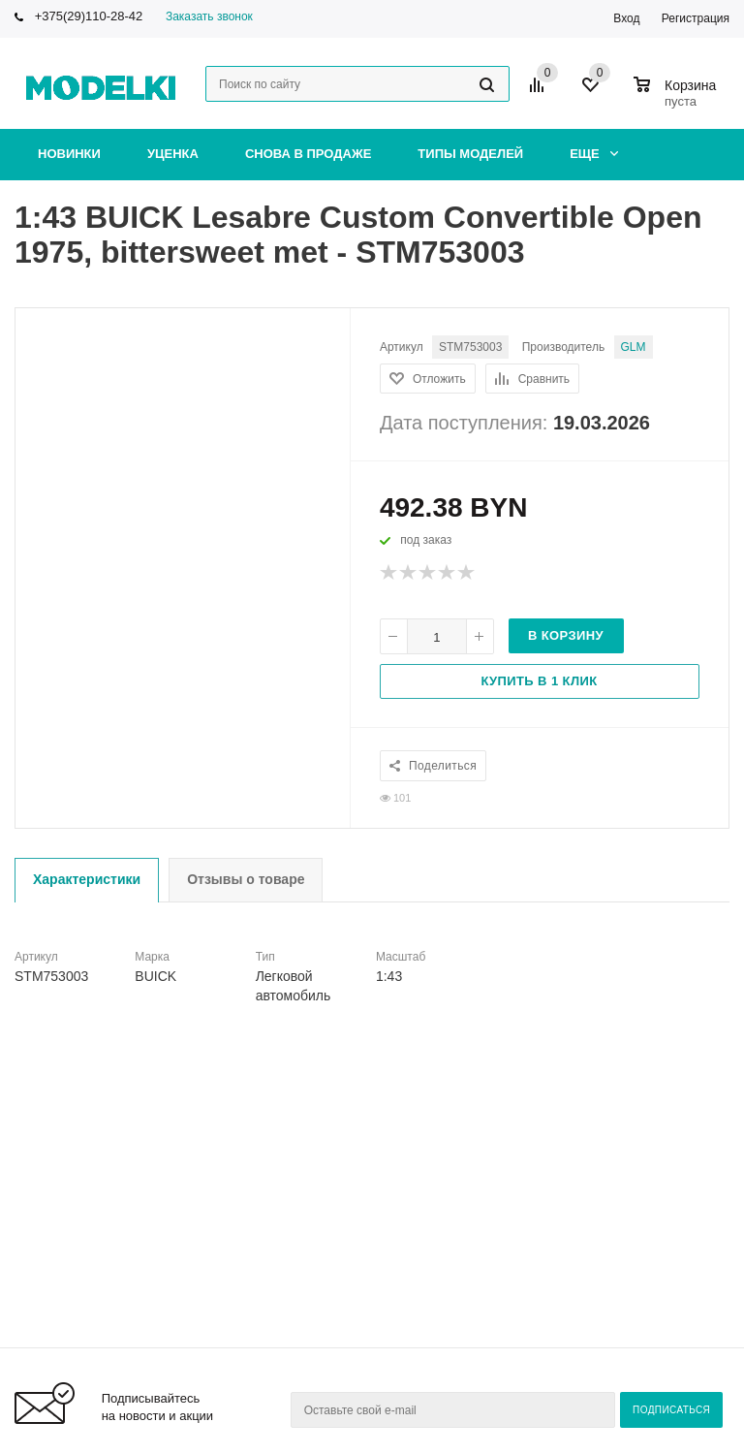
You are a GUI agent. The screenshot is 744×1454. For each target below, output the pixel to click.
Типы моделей (470, 153)
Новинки (69, 153)
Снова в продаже (308, 153)
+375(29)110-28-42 (89, 16)
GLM (633, 347)
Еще (594, 153)
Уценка (173, 153)
